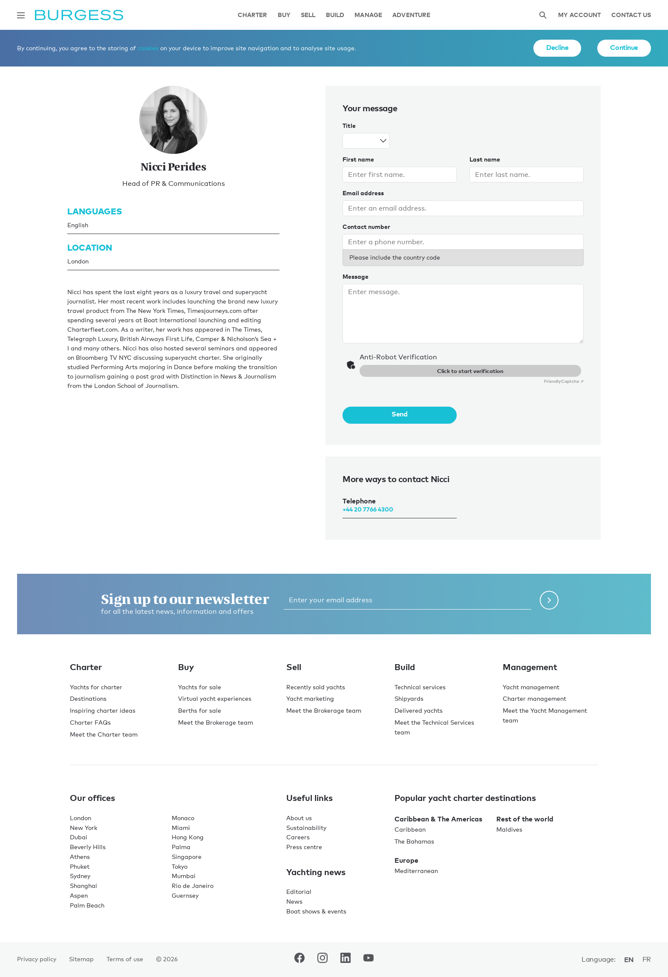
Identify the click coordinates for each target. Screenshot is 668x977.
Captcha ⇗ (564, 381)
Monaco (183, 817)
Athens (80, 856)
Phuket (79, 866)
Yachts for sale (199, 687)
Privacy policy (36, 959)
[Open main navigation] (21, 15)
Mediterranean (416, 870)
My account (579, 15)
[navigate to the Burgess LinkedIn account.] (345, 959)
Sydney (80, 875)
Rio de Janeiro (192, 885)
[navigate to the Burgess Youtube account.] (368, 959)
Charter (253, 15)
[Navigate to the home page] (79, 15)
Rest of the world (524, 819)
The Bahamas (414, 841)
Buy (284, 15)
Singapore (187, 856)
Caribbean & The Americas (438, 819)
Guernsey (185, 895)
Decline (557, 47)
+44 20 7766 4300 (368, 509)
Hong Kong (188, 837)
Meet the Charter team (104, 734)
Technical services (420, 687)
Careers (298, 837)
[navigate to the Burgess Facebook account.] (299, 959)
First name (358, 159)
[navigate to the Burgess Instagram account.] (322, 959)
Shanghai (83, 885)
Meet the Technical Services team (434, 727)
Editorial (298, 891)
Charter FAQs (90, 722)
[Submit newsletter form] (549, 600)
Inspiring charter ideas (102, 710)
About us (299, 817)
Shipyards (408, 698)
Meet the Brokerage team (215, 722)
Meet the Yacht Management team (545, 715)
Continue (624, 47)
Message (356, 276)
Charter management (534, 698)
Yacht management (531, 687)
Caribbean (410, 829)
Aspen (79, 895)
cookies (148, 48)
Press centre (304, 846)
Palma (181, 846)
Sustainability (306, 827)
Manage (368, 15)
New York (83, 827)
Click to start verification (470, 370)
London (80, 817)
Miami (181, 827)
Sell (308, 15)
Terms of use (125, 959)
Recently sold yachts (315, 687)
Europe (406, 860)
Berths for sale (199, 710)
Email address (363, 193)
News (294, 901)
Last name (484, 159)
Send (399, 414)
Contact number (366, 226)
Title (349, 125)
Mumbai (184, 875)
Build (335, 15)
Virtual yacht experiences (214, 698)
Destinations (88, 698)
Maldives (509, 829)
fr (646, 959)
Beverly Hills (88, 846)
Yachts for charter (96, 687)
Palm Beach (87, 905)
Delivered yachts (418, 710)
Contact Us (631, 15)
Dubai (78, 837)
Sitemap (81, 959)
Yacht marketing (310, 698)
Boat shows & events (316, 911)
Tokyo (179, 866)
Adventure (411, 15)
